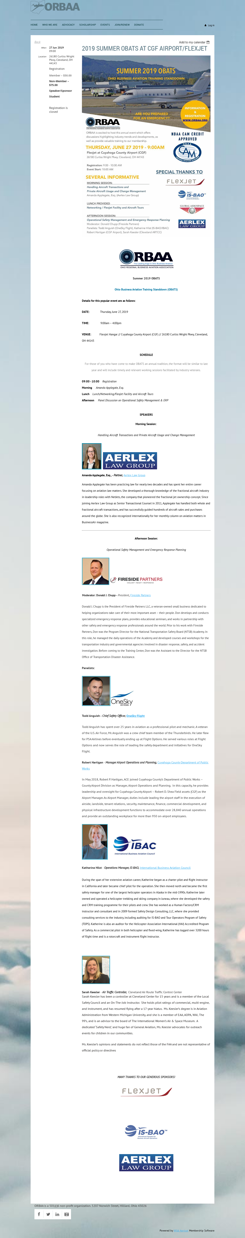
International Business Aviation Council (165, 868)
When (43, 47)
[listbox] (195, 42)
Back (37, 42)
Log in (211, 25)
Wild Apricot (181, 1230)
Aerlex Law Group (134, 475)
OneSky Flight (135, 716)
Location (42, 56)
